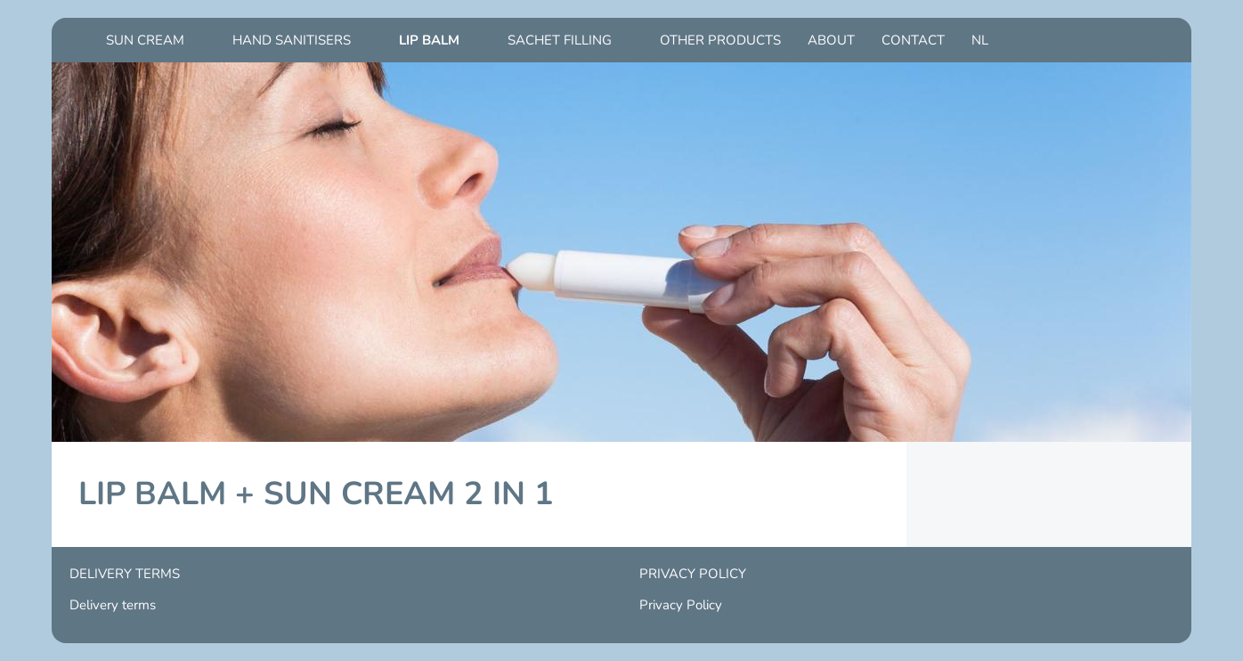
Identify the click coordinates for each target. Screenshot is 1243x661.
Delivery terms (112, 605)
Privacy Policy (680, 605)
